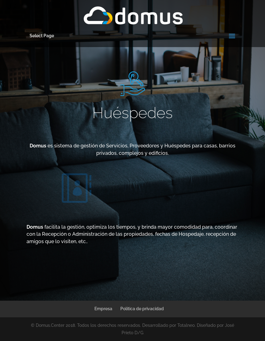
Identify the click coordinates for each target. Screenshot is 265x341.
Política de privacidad (142, 308)
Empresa (103, 308)
